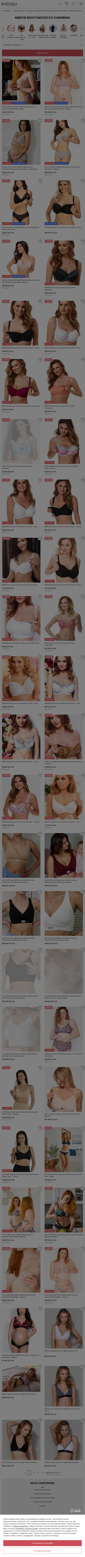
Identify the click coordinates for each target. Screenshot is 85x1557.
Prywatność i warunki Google (27, 1529)
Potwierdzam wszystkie (42, 1543)
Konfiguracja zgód (42, 1551)
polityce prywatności (21, 1526)
